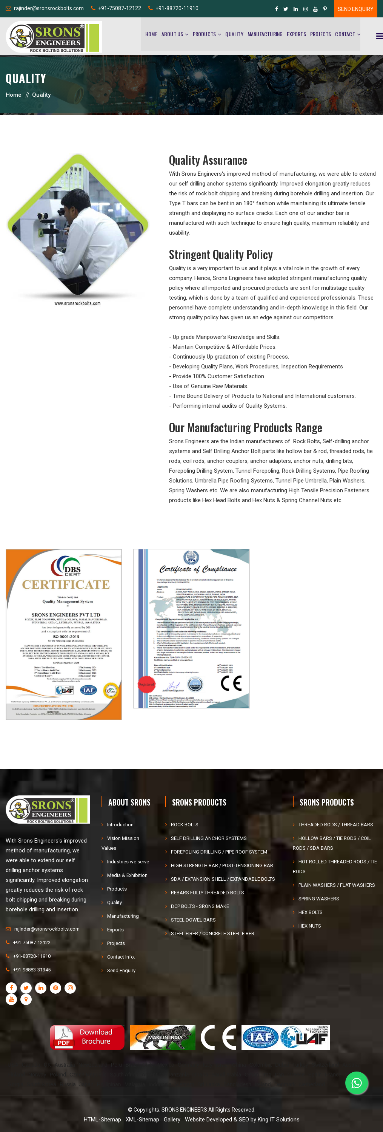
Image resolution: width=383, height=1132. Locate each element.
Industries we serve (128, 861)
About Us (172, 34)
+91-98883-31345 (32, 970)
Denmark (285, 1084)
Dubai (282, 1065)
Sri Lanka (209, 1084)
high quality (295, 223)
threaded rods (346, 451)
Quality (234, 34)
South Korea (41, 1084)
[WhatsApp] (356, 1081)
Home (151, 34)
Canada (31, 1065)
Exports (296, 34)
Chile (148, 1065)
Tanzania (178, 1075)
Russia (68, 1084)
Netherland (312, 1084)
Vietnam (184, 1084)
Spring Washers (188, 490)
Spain (315, 1075)
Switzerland (325, 1065)
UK (47, 1065)
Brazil (131, 1065)
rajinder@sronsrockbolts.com (49, 8)
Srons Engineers (202, 173)
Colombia (260, 1065)
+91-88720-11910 (176, 8)
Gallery (172, 1119)
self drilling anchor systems (213, 183)
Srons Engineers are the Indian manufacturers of (231, 441)
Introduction (120, 824)
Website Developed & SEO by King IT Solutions (242, 1119)
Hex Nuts (263, 500)
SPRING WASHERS (318, 899)
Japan (86, 1084)
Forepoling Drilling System (201, 470)
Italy (207, 1065)
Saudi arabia (226, 1075)
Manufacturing (265, 34)
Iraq (266, 1075)
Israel (222, 1065)
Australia (64, 1065)
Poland (57, 1075)
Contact (345, 34)
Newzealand (93, 1065)
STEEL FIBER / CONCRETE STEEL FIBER (212, 933)
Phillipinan (109, 1084)
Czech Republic (87, 1075)
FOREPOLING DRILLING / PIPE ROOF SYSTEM (219, 852)
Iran (279, 1075)
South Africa (124, 1075)
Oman (252, 1075)
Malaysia (135, 1084)
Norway (37, 1075)
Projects (320, 34)
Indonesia (160, 1084)
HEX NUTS (309, 926)
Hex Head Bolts (221, 500)
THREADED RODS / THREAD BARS (335, 824)
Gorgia (15, 1084)
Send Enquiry (356, 9)
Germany (189, 1065)
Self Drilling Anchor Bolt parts (239, 451)
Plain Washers (347, 480)
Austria (350, 1065)
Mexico (165, 1065)
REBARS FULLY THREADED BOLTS (207, 892)
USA (13, 1065)
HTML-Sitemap (102, 1119)
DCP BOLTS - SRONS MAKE (200, 906)
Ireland (263, 1084)
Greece (296, 1075)
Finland (16, 1075)
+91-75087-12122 (119, 8)
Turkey (300, 1065)
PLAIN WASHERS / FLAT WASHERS (336, 885)
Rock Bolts (306, 441)
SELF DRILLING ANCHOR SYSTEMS (209, 838)
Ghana (200, 1075)
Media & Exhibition (127, 875)
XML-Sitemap (142, 1119)
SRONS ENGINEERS (184, 1110)
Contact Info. (121, 957)
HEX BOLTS (310, 912)
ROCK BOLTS (184, 824)
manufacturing (331, 278)
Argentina (153, 1075)
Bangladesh (237, 1084)
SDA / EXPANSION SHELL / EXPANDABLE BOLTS (223, 879)
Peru (116, 1065)
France (333, 1075)
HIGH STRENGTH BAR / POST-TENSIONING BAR (222, 865)
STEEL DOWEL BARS (193, 920)
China (239, 1065)
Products (204, 34)
